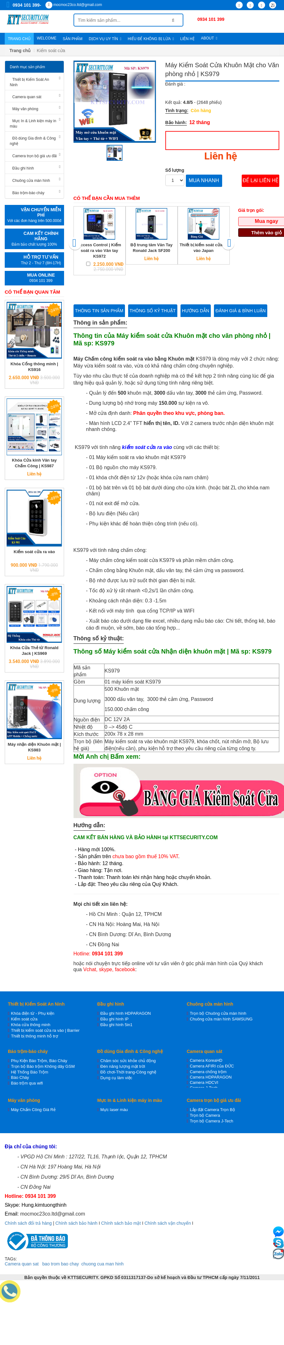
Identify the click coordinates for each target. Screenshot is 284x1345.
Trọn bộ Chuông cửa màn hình (218, 1013)
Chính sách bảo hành (77, 1223)
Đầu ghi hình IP (114, 1019)
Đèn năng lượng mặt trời (122, 1066)
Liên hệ (187, 39)
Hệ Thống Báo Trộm (29, 1072)
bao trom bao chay (60, 1263)
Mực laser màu (114, 1109)
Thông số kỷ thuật (153, 310)
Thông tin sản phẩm (99, 310)
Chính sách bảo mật (121, 1223)
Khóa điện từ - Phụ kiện (32, 1013)
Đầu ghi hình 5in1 (116, 1024)
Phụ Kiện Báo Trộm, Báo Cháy (39, 1060)
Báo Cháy (20, 1077)
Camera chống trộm (208, 1071)
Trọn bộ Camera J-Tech (211, 1121)
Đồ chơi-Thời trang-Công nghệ (128, 1072)
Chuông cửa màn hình (31, 180)
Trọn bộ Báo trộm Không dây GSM (43, 1066)
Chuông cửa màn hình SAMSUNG (221, 1019)
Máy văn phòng (25, 109)
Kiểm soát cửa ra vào (34, 551)
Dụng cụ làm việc (116, 1077)
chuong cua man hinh (102, 1263)
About (209, 38)
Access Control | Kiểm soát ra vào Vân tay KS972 (99, 250)
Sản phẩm (73, 39)
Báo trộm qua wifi (27, 1083)
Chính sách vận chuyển (168, 1223)
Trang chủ (19, 39)
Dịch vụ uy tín (105, 39)
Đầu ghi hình (23, 168)
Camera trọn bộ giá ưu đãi (34, 156)
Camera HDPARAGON (211, 1077)
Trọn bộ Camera (205, 1115)
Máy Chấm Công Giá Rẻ (33, 1109)
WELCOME (46, 38)
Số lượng (174, 170)
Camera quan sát (26, 97)
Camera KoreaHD (206, 1060)
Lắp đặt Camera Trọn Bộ (212, 1109)
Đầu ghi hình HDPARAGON (125, 1013)
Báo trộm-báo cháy (28, 193)
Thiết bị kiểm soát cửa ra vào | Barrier (45, 1030)
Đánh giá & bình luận (241, 310)
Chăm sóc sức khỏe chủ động (128, 1060)
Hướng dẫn (195, 310)
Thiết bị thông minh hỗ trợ (34, 1036)
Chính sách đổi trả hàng (28, 1223)
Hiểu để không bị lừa (151, 39)
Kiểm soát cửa (24, 1019)
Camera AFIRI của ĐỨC (212, 1066)
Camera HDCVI (204, 1082)
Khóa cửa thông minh (30, 1024)
